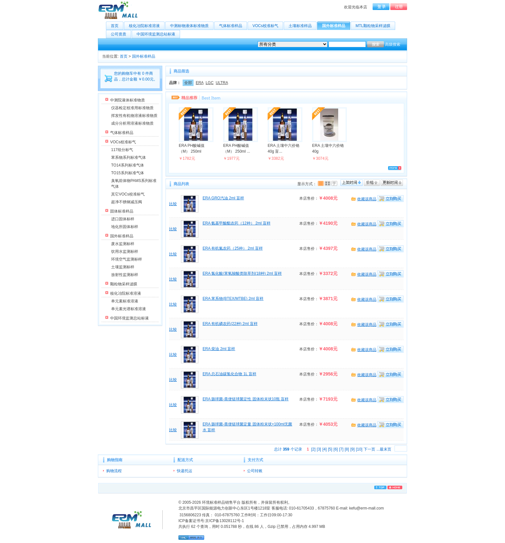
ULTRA (222, 83)
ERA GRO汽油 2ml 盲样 (223, 198)
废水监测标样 (122, 244)
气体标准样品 (233, 26)
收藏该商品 (366, 199)
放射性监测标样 (124, 274)
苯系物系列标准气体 (128, 157)
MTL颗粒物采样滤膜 (375, 26)
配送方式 (185, 460)
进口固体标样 (122, 219)
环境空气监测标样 (126, 259)
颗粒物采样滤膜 (123, 284)
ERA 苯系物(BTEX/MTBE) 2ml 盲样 (233, 298)
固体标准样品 (121, 211)
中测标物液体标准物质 (192, 26)
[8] (347, 449)
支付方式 (255, 460)
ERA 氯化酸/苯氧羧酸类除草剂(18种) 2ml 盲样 (242, 273)
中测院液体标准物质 (127, 100)
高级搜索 (392, 44)
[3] (319, 449)
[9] (352, 449)
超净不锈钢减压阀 (126, 202)
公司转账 (254, 471)
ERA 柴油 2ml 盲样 (219, 349)
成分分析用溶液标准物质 (132, 123)
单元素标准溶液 (124, 301)
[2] (313, 449)
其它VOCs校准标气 (128, 194)
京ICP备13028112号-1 (224, 521)
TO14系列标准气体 (127, 165)
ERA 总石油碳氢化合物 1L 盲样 (229, 374)
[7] (341, 449)
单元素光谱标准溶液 (128, 309)
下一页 (369, 449)
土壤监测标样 (122, 267)
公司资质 (121, 34)
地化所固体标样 (124, 226)
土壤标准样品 (303, 26)
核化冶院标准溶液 (147, 26)
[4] (324, 449)
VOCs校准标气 (267, 26)
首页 (117, 26)
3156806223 (189, 515)
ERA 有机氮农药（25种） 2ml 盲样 (233, 248)
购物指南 (114, 460)
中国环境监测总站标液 (158, 34)
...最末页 (383, 449)
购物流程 (114, 471)
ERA (200, 83)
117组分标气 (122, 150)
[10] (359, 449)
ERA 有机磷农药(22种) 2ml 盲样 (230, 323)
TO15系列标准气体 (127, 173)
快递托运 (184, 471)
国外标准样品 (336, 26)
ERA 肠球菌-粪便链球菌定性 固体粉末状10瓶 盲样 (246, 399)
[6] (336, 449)
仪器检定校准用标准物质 (132, 108)
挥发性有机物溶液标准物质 (134, 115)
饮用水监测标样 (124, 251)
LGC (209, 83)
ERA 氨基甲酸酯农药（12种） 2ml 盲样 (237, 223)
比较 (173, 204)
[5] (330, 449)
